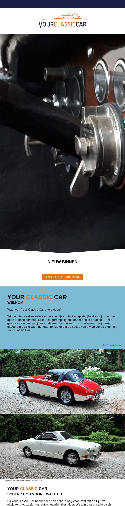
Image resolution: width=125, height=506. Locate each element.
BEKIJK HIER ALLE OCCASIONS (62, 277)
